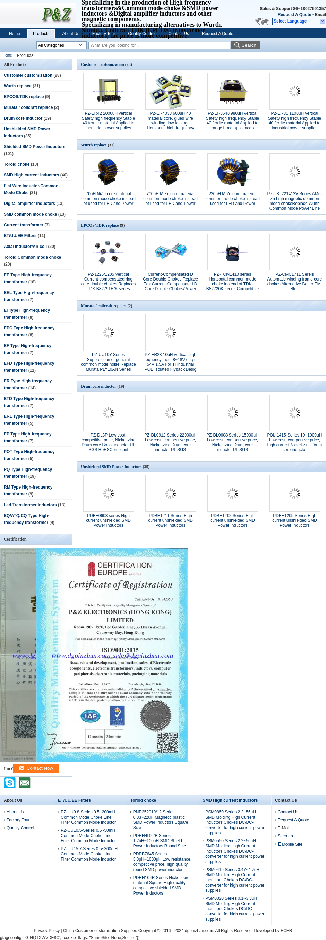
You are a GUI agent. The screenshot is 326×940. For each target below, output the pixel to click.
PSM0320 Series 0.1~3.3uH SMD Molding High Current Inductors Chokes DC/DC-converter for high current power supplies (234, 909)
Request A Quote (294, 14)
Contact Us (179, 33)
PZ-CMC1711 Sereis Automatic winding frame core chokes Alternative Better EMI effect (294, 281)
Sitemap (285, 836)
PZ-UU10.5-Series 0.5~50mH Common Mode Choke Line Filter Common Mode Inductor (88, 835)
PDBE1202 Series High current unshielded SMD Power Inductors (232, 520)
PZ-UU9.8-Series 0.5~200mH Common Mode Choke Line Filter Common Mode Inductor (88, 817)
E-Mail (284, 828)
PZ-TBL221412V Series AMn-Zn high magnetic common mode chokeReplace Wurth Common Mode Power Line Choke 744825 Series (294, 203)
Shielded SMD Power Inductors (34, 146)
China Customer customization (91, 930)
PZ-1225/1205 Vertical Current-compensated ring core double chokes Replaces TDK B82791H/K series (108, 281)
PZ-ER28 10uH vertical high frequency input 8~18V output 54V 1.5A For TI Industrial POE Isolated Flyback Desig (170, 362)
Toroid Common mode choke (32, 257)
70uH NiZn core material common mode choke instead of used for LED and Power (108, 198)
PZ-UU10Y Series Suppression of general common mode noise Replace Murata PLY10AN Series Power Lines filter (108, 364)
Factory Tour (103, 33)
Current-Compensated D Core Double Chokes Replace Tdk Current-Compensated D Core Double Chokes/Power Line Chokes (170, 284)
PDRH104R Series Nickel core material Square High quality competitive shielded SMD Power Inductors (161, 885)
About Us (70, 33)
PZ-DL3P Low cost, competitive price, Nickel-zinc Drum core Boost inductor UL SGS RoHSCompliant (108, 442)
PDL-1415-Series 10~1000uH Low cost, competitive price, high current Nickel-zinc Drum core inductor (294, 442)
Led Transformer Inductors (30, 504)
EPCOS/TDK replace (24, 96)
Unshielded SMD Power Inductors (111, 466)
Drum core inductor (23, 118)
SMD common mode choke (30, 214)
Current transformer (23, 225)
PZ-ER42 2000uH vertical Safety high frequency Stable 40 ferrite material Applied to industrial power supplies (108, 120)
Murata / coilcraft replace (28, 107)
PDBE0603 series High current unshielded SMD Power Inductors (108, 520)
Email (320, 14)
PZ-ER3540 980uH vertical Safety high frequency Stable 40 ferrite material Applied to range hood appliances (232, 120)
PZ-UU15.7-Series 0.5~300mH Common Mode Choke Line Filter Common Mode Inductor (89, 854)
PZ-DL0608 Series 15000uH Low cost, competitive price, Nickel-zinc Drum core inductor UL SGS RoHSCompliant (232, 445)
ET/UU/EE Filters (20, 235)
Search (249, 45)
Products (41, 33)
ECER (286, 930)
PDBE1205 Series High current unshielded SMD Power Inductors (294, 520)
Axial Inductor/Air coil (25, 246)
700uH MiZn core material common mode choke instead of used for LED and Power (170, 198)
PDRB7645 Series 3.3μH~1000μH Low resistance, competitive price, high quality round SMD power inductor (162, 862)
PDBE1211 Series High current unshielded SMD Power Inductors (170, 520)
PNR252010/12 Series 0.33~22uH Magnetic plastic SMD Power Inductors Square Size (160, 820)
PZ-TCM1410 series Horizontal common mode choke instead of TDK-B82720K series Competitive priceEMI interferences (232, 284)
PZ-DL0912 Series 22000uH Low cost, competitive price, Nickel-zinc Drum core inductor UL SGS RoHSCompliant (170, 445)
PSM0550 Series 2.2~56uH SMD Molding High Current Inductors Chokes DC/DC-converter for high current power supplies (234, 851)
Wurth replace (18, 86)
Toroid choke (16, 164)
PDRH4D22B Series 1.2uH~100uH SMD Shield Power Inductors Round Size (159, 840)
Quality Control (141, 33)
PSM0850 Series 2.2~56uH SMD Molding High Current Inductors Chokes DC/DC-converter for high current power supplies (234, 822)
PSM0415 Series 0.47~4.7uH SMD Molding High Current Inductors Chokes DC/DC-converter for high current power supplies (234, 880)
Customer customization (28, 75)
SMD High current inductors (31, 175)
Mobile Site (290, 844)
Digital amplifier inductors (29, 203)
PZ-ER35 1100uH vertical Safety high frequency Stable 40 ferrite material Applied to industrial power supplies (294, 120)
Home (14, 33)
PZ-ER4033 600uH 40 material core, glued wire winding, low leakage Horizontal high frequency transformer (170, 123)
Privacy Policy (47, 930)
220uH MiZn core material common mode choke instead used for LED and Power (232, 198)
